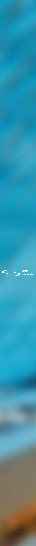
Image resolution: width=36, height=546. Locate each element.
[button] (2, 2)
